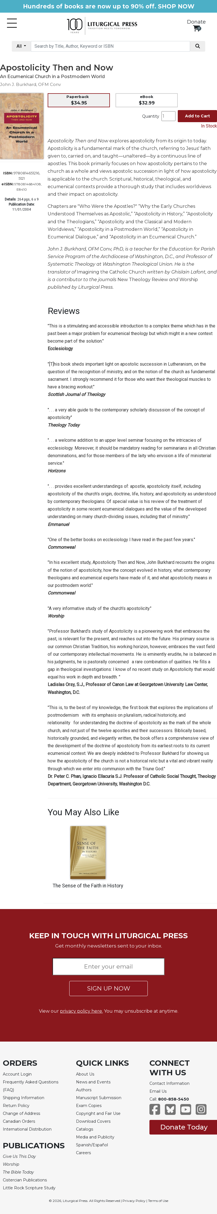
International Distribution (27, 1129)
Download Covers (93, 1121)
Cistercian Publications (25, 1180)
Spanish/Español (92, 1144)
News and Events (93, 1082)
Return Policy (16, 1105)
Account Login (17, 1074)
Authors (83, 1089)
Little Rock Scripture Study (29, 1187)
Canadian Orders (19, 1121)
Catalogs (84, 1129)
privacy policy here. (81, 1011)
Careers (83, 1152)
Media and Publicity (95, 1137)
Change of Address (21, 1113)
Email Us (158, 1091)
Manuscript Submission (98, 1097)
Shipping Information (23, 1097)
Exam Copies (88, 1105)
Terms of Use (158, 1201)
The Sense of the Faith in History (88, 886)
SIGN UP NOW (108, 988)
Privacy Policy (134, 1201)
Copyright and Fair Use (98, 1113)
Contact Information (169, 1083)
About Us (85, 1074)
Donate (196, 22)
